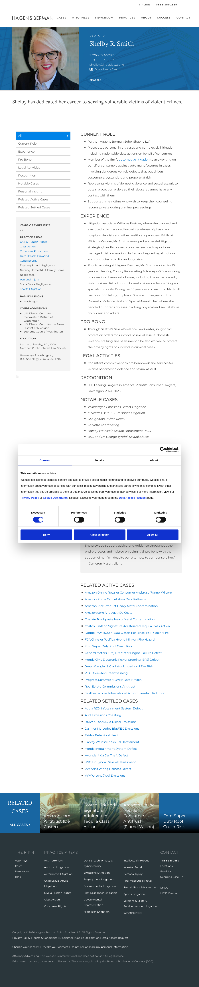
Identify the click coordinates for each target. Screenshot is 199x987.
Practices (127, 17)
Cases (61, 17)
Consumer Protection (34, 251)
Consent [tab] (45, 460)
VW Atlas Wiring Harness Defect (108, 769)
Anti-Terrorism (53, 860)
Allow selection (99, 534)
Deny (46, 534)
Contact (183, 17)
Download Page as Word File (17, 376)
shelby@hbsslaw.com (107, 64)
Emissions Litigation (97, 872)
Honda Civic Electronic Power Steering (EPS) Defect (122, 659)
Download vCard (106, 69)
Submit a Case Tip (171, 877)
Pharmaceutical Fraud (137, 880)
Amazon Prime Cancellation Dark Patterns (115, 599)
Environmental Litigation (100, 886)
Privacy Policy (21, 937)
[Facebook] (13, 4)
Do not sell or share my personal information (99, 947)
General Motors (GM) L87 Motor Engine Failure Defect (123, 653)
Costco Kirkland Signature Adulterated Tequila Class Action (127, 626)
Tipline (144, 4)
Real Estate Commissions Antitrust (110, 686)
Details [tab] (99, 460)
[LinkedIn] (24, 4)
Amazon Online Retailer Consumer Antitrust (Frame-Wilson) (128, 592)
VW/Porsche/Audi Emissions (105, 775)
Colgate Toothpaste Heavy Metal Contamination (120, 619)
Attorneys (80, 17)
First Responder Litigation (100, 892)
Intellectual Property (136, 860)
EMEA (164, 887)
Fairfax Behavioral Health (103, 735)
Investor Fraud (132, 867)
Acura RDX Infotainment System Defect (114, 708)
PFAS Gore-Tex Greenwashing (106, 673)
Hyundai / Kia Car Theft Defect (106, 755)
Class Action (28, 246)
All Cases (19, 825)
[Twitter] (18, 4)
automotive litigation (134, 159)
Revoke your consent (55, 947)
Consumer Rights (55, 906)
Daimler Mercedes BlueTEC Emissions (112, 728)
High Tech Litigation (96, 911)
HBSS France (168, 893)
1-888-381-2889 (166, 4)
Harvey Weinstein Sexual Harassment (112, 742)
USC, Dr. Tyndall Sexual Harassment (110, 762)
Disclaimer (66, 937)
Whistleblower (132, 913)
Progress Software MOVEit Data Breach (113, 680)
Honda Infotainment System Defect (111, 748)
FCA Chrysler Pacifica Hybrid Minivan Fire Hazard (120, 639)
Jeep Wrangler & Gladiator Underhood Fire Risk (119, 666)
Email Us (166, 871)
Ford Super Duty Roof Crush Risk (108, 646)
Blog (18, 877)
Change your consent (26, 947)
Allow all (152, 534)
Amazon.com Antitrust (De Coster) (110, 612)
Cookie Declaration (87, 937)
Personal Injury (29, 279)
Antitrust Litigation (56, 867)
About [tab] (154, 460)
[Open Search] (184, 5)
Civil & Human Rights (33, 241)
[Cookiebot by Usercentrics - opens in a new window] (162, 449)
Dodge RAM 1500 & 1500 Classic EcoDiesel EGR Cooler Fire (127, 633)
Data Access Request (115, 937)
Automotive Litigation (58, 874)
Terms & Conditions (45, 937)
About (146, 17)
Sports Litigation (30, 289)
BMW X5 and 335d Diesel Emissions (110, 722)
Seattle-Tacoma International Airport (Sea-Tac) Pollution (125, 693)
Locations (166, 866)
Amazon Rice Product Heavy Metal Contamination (121, 606)
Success (164, 17)
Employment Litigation (98, 879)
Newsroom (104, 17)
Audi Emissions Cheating (103, 715)
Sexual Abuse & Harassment (141, 887)
